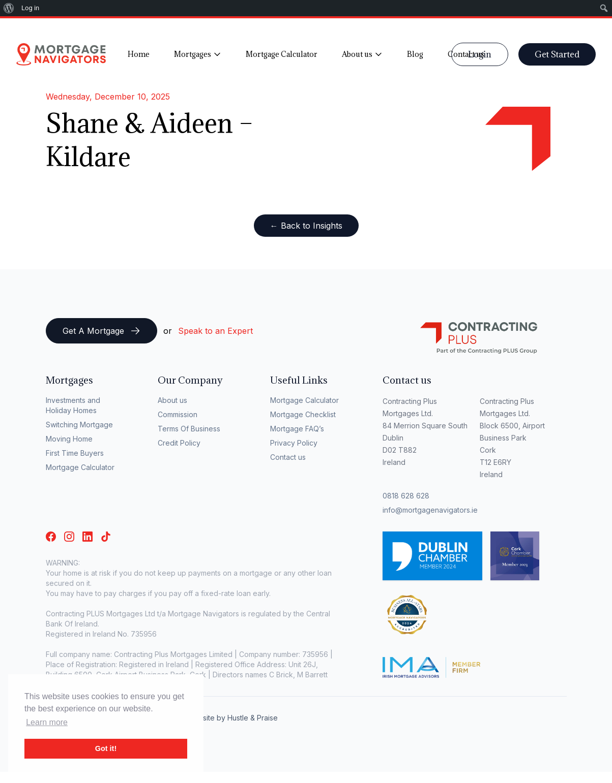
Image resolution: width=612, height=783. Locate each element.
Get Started (557, 54)
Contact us (288, 457)
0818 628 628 (406, 495)
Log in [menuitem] (30, 8)
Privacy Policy (293, 443)
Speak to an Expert (215, 331)
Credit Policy (179, 443)
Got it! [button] (105, 748)
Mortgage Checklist (303, 414)
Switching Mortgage (79, 424)
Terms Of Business (189, 428)
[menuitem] (9, 8)
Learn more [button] (47, 722)
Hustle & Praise (252, 717)
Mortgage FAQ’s (297, 428)
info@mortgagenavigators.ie (430, 510)
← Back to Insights (306, 226)
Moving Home (69, 438)
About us (172, 400)
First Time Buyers (75, 453)
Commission (177, 414)
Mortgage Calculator (80, 467)
